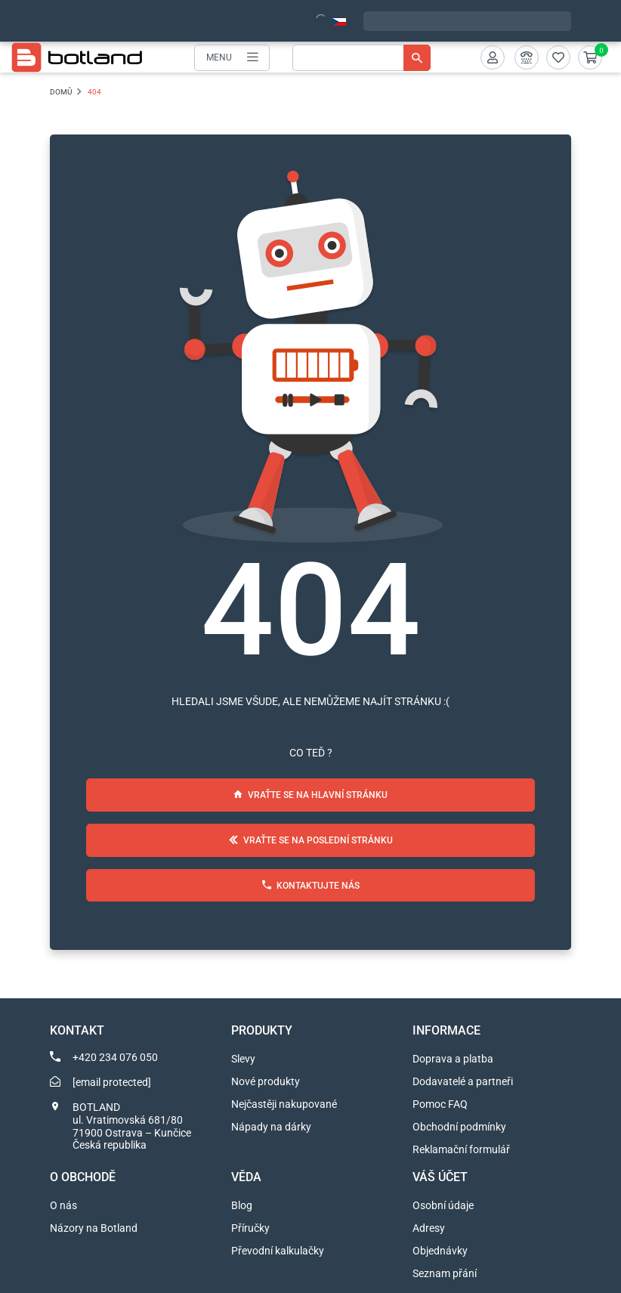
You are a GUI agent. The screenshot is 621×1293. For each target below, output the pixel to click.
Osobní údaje (443, 1205)
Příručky (250, 1228)
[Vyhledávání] (361, 58)
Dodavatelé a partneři (462, 1081)
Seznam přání (444, 1273)
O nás (63, 1205)
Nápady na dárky (271, 1127)
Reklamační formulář (461, 1149)
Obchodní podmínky (459, 1127)
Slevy (243, 1059)
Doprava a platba (452, 1059)
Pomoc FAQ (440, 1104)
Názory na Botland (93, 1228)
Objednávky (440, 1251)
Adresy (428, 1228)
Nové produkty (265, 1081)
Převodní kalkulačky (277, 1251)
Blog (241, 1205)
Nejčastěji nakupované (284, 1104)
